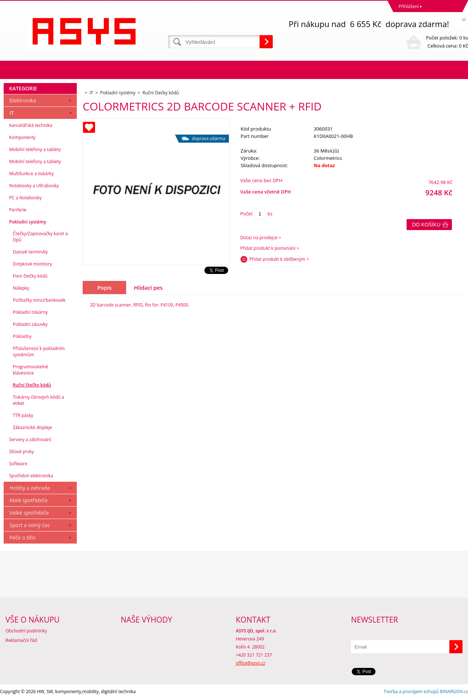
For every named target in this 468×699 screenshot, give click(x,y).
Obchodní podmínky (26, 631)
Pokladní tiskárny (30, 312)
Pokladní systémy (27, 222)
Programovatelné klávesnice (30, 370)
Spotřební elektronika (31, 476)
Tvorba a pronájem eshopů (411, 691)
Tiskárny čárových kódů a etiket (38, 400)
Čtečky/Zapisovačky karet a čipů (40, 236)
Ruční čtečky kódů (32, 385)
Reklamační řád (21, 640)
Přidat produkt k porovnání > (269, 248)
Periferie (17, 210)
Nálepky (21, 288)
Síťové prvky (21, 451)
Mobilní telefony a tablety (35, 149)
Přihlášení (409, 6)
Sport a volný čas (30, 525)
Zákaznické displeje (32, 427)
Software (18, 464)
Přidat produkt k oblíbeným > (279, 259)
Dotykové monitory (32, 264)
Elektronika (23, 100)
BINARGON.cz (454, 691)
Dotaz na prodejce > (260, 237)
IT (12, 112)
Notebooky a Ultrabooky (34, 186)
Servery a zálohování (30, 439)
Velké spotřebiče (29, 512)
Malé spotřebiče (29, 500)
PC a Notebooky (25, 198)
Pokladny (22, 336)
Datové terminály (30, 252)
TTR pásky (23, 415)
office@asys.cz (250, 663)
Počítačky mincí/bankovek (39, 300)
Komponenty (22, 137)
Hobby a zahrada (30, 487)
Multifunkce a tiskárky (31, 173)
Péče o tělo (22, 537)
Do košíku (426, 225)
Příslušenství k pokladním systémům (39, 351)
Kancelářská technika (30, 125)
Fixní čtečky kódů (30, 276)
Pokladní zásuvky (30, 324)
